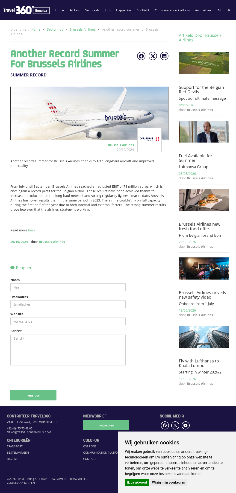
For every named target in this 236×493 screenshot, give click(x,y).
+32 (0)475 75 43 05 (19, 428)
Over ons (90, 446)
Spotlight (143, 10)
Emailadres (19, 297)
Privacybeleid (78, 479)
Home (59, 10)
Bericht (16, 331)
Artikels (74, 10)
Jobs (108, 10)
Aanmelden (203, 10)
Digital (12, 459)
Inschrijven (106, 425)
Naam (15, 280)
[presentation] (45, 378)
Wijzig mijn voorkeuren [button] (168, 482)
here (31, 230)
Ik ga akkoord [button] (137, 482)
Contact (89, 459)
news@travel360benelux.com (29, 432)
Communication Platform (172, 10)
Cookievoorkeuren (21, 483)
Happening (123, 10)
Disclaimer (57, 479)
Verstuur (33, 395)
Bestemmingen (18, 453)
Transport (15, 446)
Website (16, 314)
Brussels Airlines (83, 29)
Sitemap (41, 479)
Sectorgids (92, 10)
